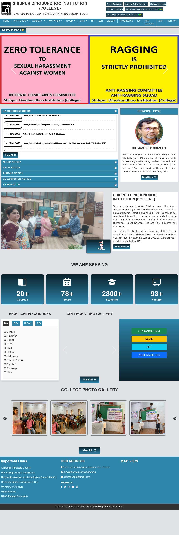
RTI (92, 21)
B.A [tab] (6, 322)
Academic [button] (37, 21)
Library (111, 21)
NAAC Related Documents (14, 495)
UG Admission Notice (17, 179)
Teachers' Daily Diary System (136, 4)
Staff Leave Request (158, 4)
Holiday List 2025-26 (115, 9)
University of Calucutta (12, 485)
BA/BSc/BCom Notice (17, 111)
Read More (149, 177)
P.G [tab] (39, 322)
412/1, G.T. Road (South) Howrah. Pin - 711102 (85, 466)
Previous (4, 416)
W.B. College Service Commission (18, 471)
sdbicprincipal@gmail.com (75, 475)
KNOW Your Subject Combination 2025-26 (144, 9)
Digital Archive (8, 490)
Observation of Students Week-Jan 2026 (124, 15)
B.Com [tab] (27, 322)
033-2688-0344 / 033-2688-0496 (78, 471)
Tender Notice (13, 173)
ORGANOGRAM (149, 329)
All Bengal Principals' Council (16, 466)
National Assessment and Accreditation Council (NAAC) (28, 476)
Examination (11, 185)
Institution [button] (19, 21)
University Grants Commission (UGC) (19, 480)
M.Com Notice (12, 162)
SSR (101, 21)
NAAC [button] (82, 21)
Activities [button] (54, 21)
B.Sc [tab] (16, 322)
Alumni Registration (114, 4)
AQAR (149, 337)
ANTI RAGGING (149, 353)
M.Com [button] (70, 21)
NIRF (160, 21)
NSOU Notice (11, 168)
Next (174, 416)
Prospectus (126, 21)
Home (6, 21)
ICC (139, 21)
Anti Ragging (149, 22)
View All (10, 155)
